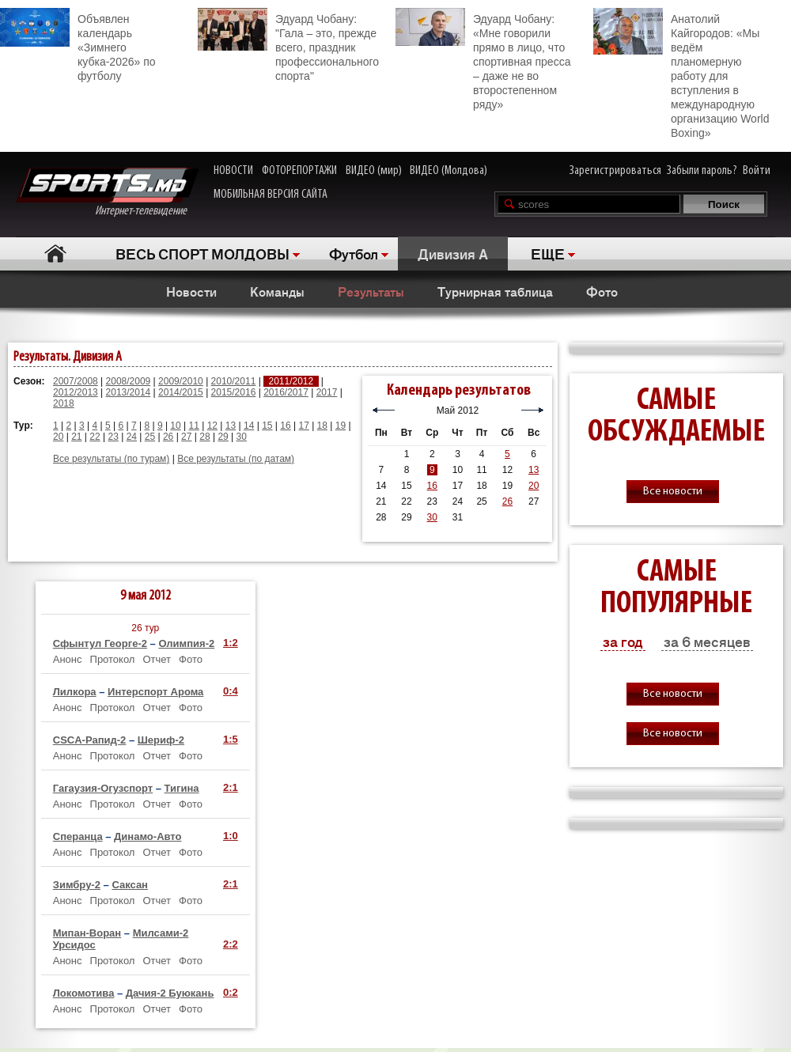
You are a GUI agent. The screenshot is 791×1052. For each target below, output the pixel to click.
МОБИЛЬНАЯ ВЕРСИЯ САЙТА (270, 194)
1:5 (230, 739)
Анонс (67, 659)
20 (58, 436)
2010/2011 (233, 381)
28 (204, 436)
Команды (277, 291)
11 (194, 425)
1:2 (230, 643)
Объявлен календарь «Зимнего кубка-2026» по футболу (78, 45)
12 (212, 425)
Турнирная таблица (495, 291)
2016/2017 (285, 392)
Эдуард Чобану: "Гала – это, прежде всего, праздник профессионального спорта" (288, 45)
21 (76, 436)
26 (168, 436)
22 (94, 436)
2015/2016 (233, 392)
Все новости (672, 492)
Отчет (156, 659)
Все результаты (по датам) (235, 458)
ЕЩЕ (548, 253)
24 (132, 436)
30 (242, 436)
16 (285, 425)
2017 (327, 392)
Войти (756, 171)
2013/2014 (128, 392)
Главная (56, 254)
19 (340, 425)
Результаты (371, 291)
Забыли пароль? (702, 171)
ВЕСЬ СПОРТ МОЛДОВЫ (202, 253)
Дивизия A (453, 253)
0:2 (230, 992)
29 (223, 436)
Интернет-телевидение (107, 193)
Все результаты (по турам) (111, 458)
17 (303, 425)
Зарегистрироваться (615, 171)
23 (113, 436)
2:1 (230, 787)
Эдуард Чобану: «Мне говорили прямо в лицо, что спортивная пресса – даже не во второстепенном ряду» (483, 59)
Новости (191, 291)
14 (249, 425)
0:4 (230, 691)
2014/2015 (180, 392)
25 (150, 436)
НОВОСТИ (233, 171)
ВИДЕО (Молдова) (448, 171)
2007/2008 (75, 381)
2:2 (230, 944)
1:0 (230, 836)
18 (322, 425)
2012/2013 (75, 392)
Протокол (112, 659)
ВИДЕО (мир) (374, 171)
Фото (602, 291)
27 (186, 436)
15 (267, 425)
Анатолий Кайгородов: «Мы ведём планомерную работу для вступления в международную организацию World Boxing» (681, 73)
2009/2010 (180, 381)
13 (230, 425)
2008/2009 (128, 381)
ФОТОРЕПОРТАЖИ (299, 171)
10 (175, 425)
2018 (63, 403)
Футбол (353, 253)
